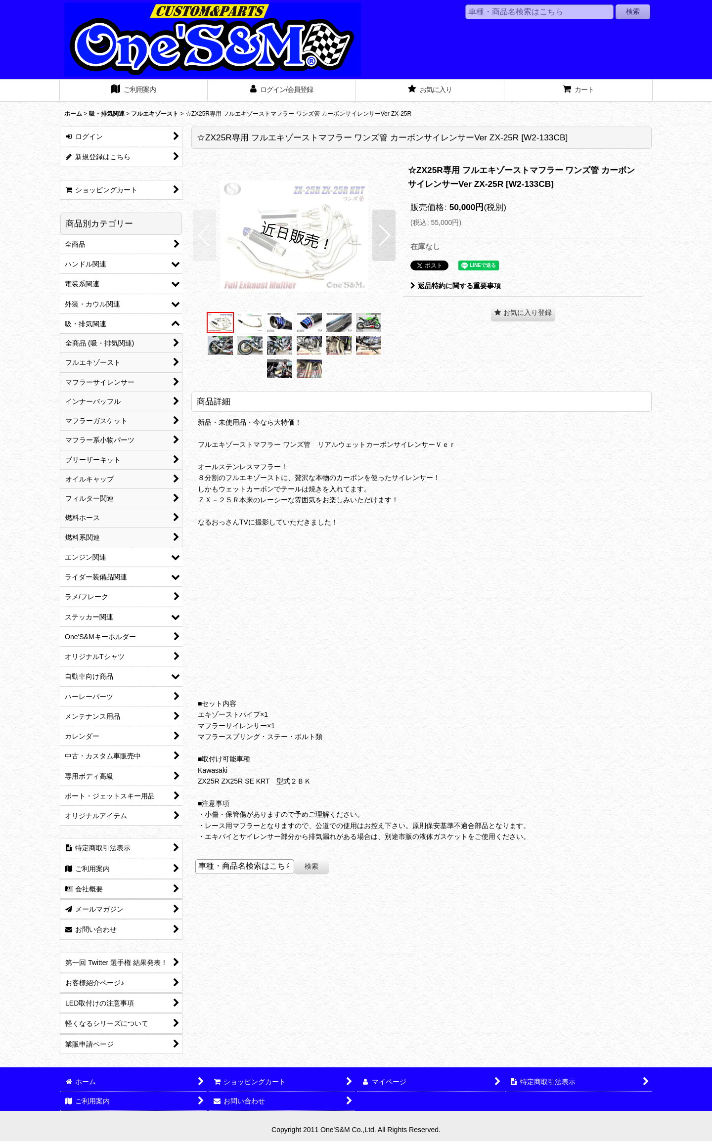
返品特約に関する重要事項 (455, 286)
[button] (204, 235)
